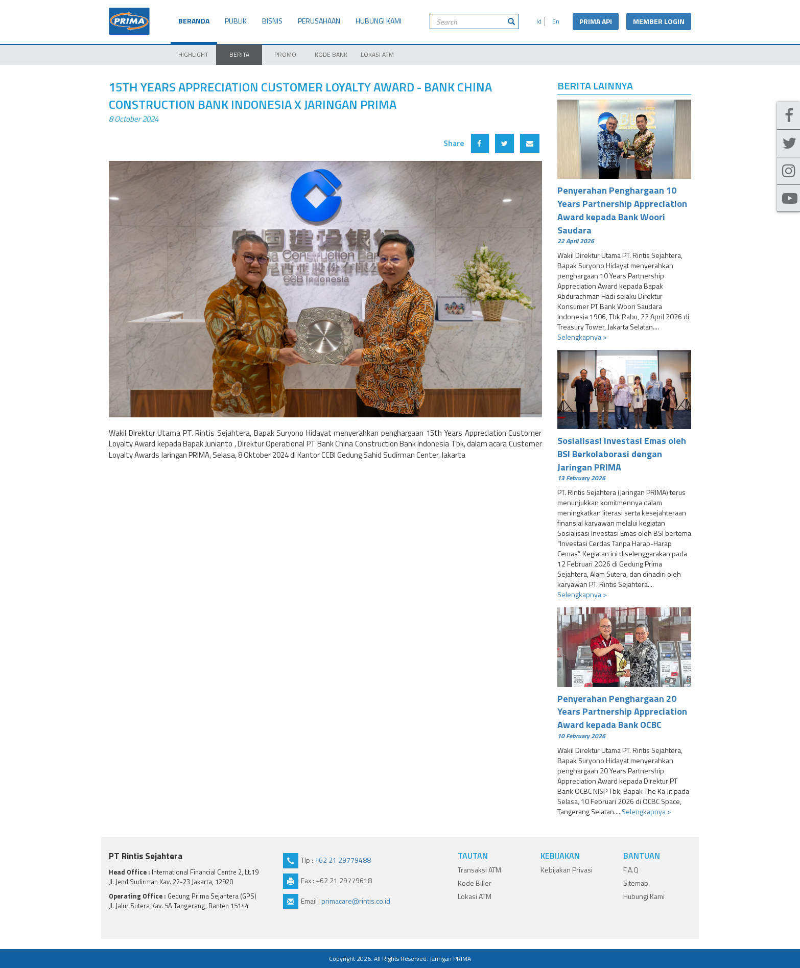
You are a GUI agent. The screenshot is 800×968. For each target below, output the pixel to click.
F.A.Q (631, 869)
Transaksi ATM (479, 869)
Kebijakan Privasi (566, 869)
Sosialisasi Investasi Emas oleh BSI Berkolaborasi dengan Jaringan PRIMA (624, 458)
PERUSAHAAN (319, 20)
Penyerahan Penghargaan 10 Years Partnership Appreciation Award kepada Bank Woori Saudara (624, 214)
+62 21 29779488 (343, 860)
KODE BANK (331, 54)
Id (537, 21)
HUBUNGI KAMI (379, 20)
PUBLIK (236, 20)
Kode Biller (474, 883)
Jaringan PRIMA (450, 958)
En (554, 21)
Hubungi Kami (644, 896)
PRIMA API (595, 21)
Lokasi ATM (474, 896)
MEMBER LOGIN (659, 21)
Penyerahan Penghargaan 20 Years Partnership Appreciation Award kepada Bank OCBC (624, 716)
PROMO (285, 54)
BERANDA (193, 20)
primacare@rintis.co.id (355, 900)
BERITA (239, 54)
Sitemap (635, 883)
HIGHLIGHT (193, 54)
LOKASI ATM (377, 54)
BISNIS (272, 20)
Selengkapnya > (582, 337)
